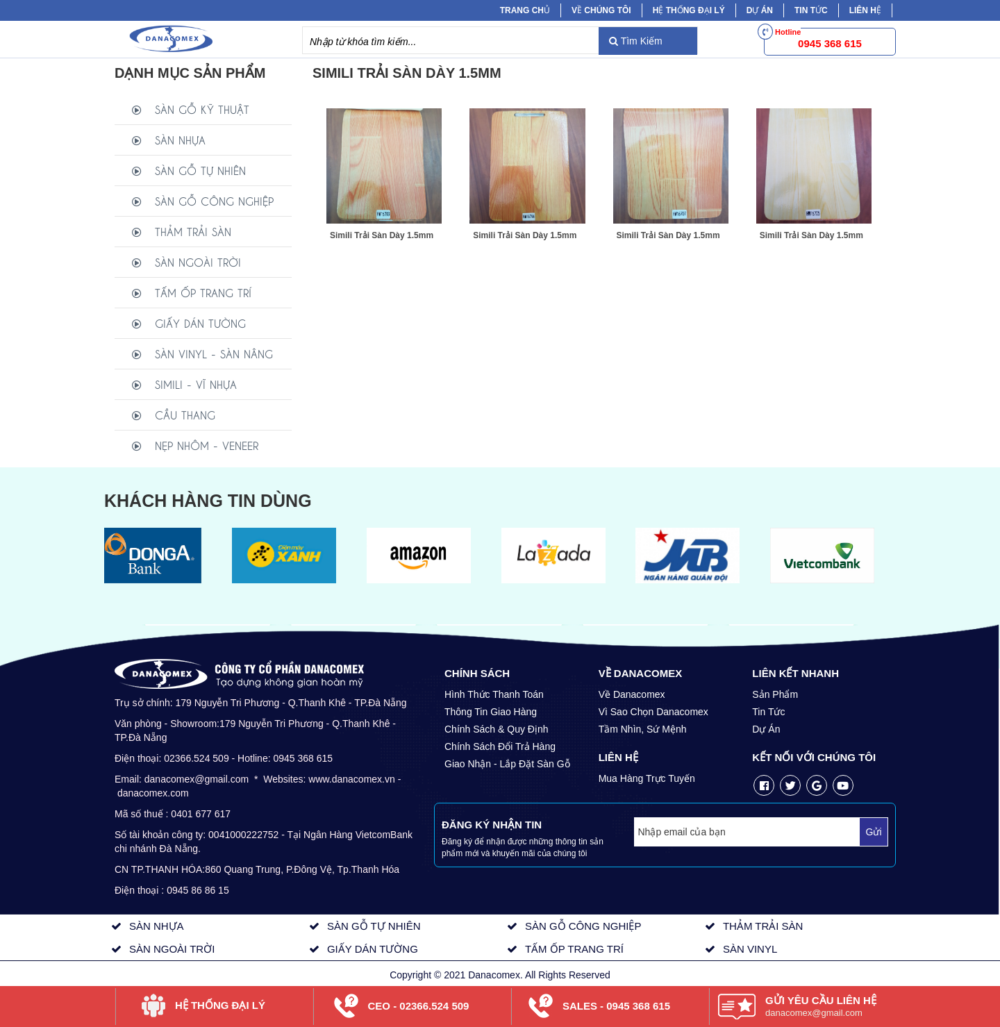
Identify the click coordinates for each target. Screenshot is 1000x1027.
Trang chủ (525, 10)
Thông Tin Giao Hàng (490, 711)
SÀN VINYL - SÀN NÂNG (214, 353)
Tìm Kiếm (635, 41)
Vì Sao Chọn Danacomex (653, 711)
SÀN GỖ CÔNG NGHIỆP (214, 200)
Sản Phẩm (775, 694)
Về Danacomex (632, 694)
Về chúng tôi (601, 10)
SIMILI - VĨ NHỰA (196, 383)
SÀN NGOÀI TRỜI (198, 261)
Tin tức (811, 10)
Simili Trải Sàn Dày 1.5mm (381, 235)
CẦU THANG (185, 414)
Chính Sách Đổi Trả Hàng (500, 746)
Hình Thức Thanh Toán (494, 694)
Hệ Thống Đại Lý (689, 10)
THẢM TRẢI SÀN (193, 231)
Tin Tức (768, 711)
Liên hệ (865, 10)
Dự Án (760, 10)
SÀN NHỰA (180, 139)
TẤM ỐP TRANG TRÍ (203, 292)
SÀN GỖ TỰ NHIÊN (200, 169)
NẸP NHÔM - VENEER (206, 444)
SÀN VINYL (750, 949)
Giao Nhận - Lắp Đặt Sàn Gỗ (507, 763)
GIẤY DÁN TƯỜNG (200, 322)
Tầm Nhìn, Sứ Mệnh (643, 729)
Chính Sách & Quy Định (496, 729)
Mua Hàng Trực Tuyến (647, 778)
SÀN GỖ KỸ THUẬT (202, 108)
